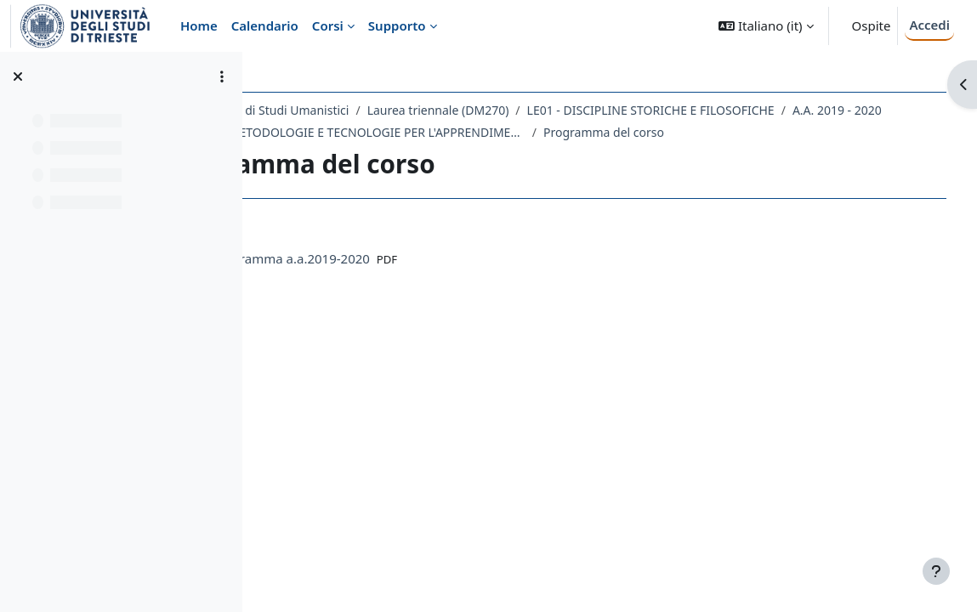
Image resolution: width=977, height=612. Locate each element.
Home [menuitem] (199, 25)
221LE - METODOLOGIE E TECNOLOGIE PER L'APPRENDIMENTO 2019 (570, 132)
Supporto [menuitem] (397, 25)
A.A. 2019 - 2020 (338, 132)
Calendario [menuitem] (264, 25)
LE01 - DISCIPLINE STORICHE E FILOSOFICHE (759, 110)
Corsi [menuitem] (328, 25)
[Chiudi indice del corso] (17, 76)
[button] (765, 26)
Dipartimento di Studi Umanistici (366, 110)
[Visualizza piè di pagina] (936, 571)
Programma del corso (819, 132)
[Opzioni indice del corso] (222, 76)
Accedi (929, 24)
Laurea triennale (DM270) (546, 110)
